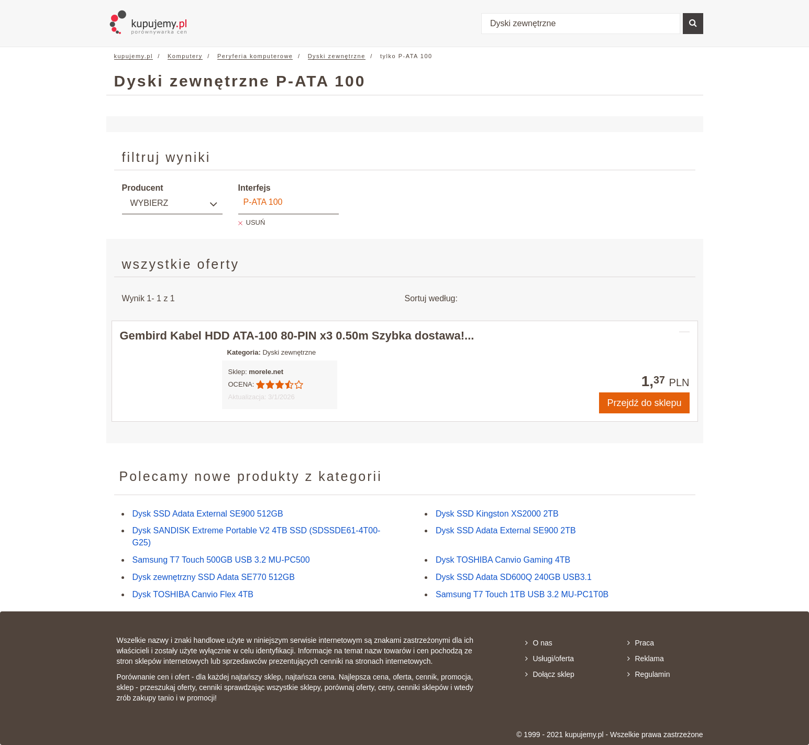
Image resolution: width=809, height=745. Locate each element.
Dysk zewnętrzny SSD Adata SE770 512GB (213, 577)
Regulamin (648, 674)
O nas (538, 643)
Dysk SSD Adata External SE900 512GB (207, 513)
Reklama (645, 658)
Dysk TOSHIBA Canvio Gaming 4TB (503, 559)
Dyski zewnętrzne (336, 56)
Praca (641, 643)
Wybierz (149, 203)
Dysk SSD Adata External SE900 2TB (506, 530)
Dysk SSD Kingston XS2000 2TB (497, 513)
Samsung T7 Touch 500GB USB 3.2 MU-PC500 (221, 559)
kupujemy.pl (133, 56)
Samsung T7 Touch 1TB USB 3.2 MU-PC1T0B (522, 594)
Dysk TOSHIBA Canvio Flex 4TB (192, 594)
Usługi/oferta (549, 658)
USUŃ (255, 222)
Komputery (185, 56)
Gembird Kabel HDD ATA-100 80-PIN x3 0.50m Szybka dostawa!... (297, 335)
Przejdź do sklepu (644, 403)
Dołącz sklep (549, 674)
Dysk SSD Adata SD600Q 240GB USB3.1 (514, 577)
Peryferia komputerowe (255, 56)
